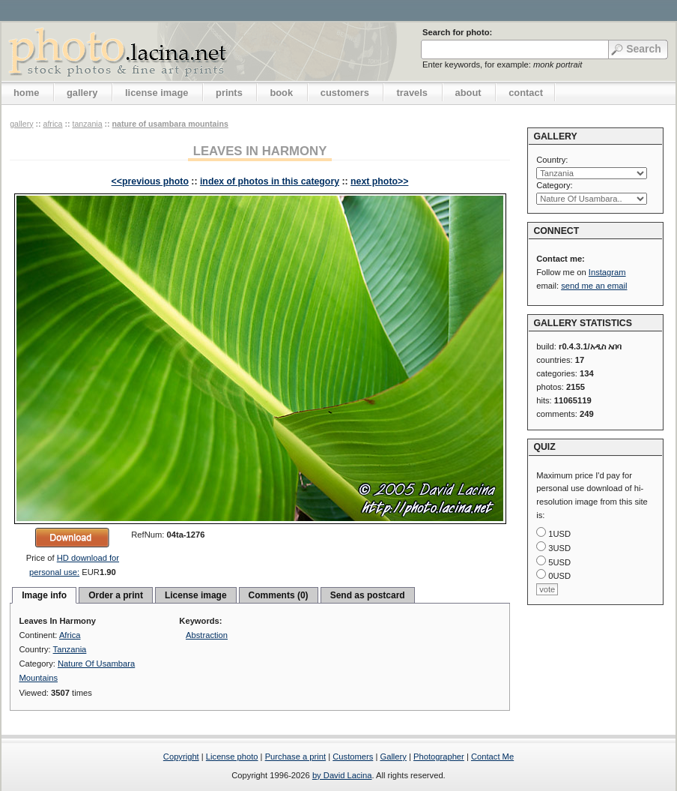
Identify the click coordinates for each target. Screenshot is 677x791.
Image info (44, 595)
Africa (52, 123)
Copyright (181, 756)
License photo (232, 756)
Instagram (607, 272)
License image (196, 595)
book (281, 92)
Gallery (393, 756)
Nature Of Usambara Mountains (170, 123)
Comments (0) (279, 595)
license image (156, 92)
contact (525, 92)
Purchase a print (295, 756)
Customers (353, 756)
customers (345, 92)
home (26, 92)
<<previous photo (150, 181)
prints (229, 92)
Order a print (115, 595)
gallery (82, 92)
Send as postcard (367, 595)
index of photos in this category (269, 181)
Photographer (438, 756)
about (468, 92)
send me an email (594, 285)
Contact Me (492, 756)
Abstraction (207, 635)
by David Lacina (342, 775)
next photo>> (379, 181)
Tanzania (87, 123)
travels (412, 92)
